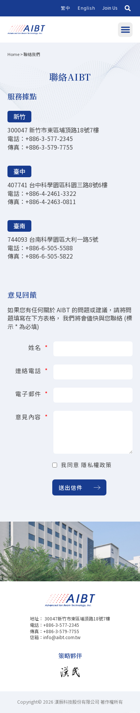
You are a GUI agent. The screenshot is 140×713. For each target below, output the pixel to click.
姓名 (36, 346)
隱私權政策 (96, 465)
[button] (128, 8)
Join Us (109, 7)
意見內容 (29, 416)
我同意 (86, 464)
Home (13, 54)
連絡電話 (29, 369)
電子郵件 (29, 393)
